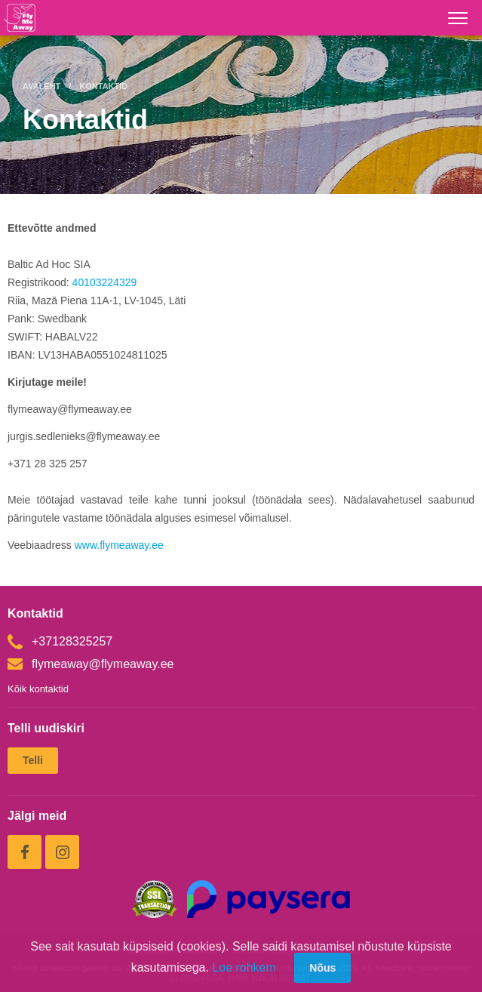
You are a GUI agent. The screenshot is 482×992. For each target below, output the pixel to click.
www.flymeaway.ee (121, 545)
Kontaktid (103, 86)
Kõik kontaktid (38, 689)
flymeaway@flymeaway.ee (90, 664)
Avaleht (41, 86)
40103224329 (104, 282)
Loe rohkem (244, 967)
